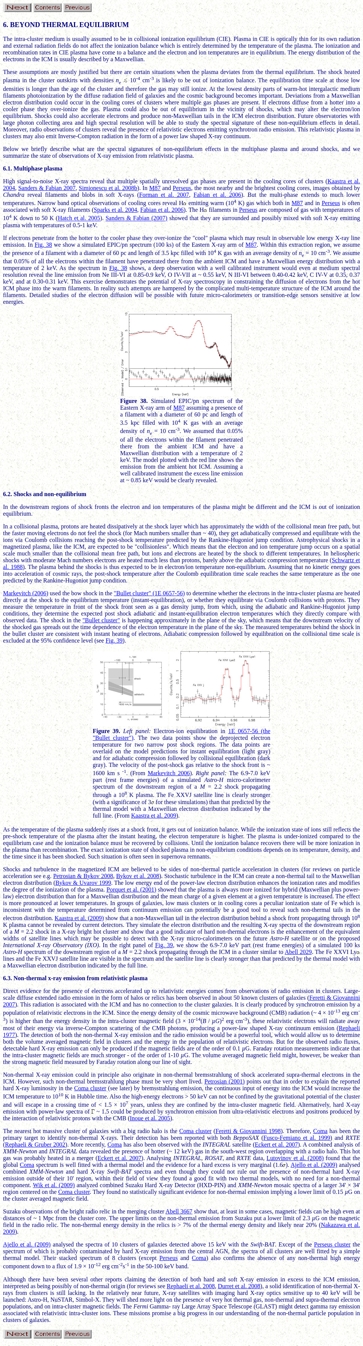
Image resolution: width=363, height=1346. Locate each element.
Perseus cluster (332, 1244)
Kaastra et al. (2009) (79, 918)
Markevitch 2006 (169, 773)
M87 (154, 188)
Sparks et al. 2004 (115, 210)
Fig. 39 (113, 640)
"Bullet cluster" (101, 620)
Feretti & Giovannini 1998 (248, 1131)
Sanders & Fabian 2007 (47, 188)
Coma (320, 1131)
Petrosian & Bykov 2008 (83, 876)
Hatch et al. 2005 (79, 218)
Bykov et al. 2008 (137, 876)
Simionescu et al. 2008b (108, 188)
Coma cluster (90, 1088)
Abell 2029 (298, 952)
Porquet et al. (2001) (131, 889)
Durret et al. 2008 (239, 1286)
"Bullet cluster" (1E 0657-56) (149, 593)
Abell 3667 (179, 1211)
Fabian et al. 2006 (217, 195)
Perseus (182, 188)
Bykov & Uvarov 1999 (83, 883)
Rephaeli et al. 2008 (191, 1286)
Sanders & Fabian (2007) (136, 218)
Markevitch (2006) (25, 593)
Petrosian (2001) (225, 1081)
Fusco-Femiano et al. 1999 (296, 1138)
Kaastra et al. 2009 (153, 815)
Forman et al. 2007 (164, 195)
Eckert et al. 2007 (276, 1144)
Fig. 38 (43, 244)
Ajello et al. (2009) (314, 1165)
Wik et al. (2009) (54, 1185)
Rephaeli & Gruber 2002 (35, 1144)
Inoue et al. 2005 (150, 1118)
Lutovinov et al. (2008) (295, 1158)
